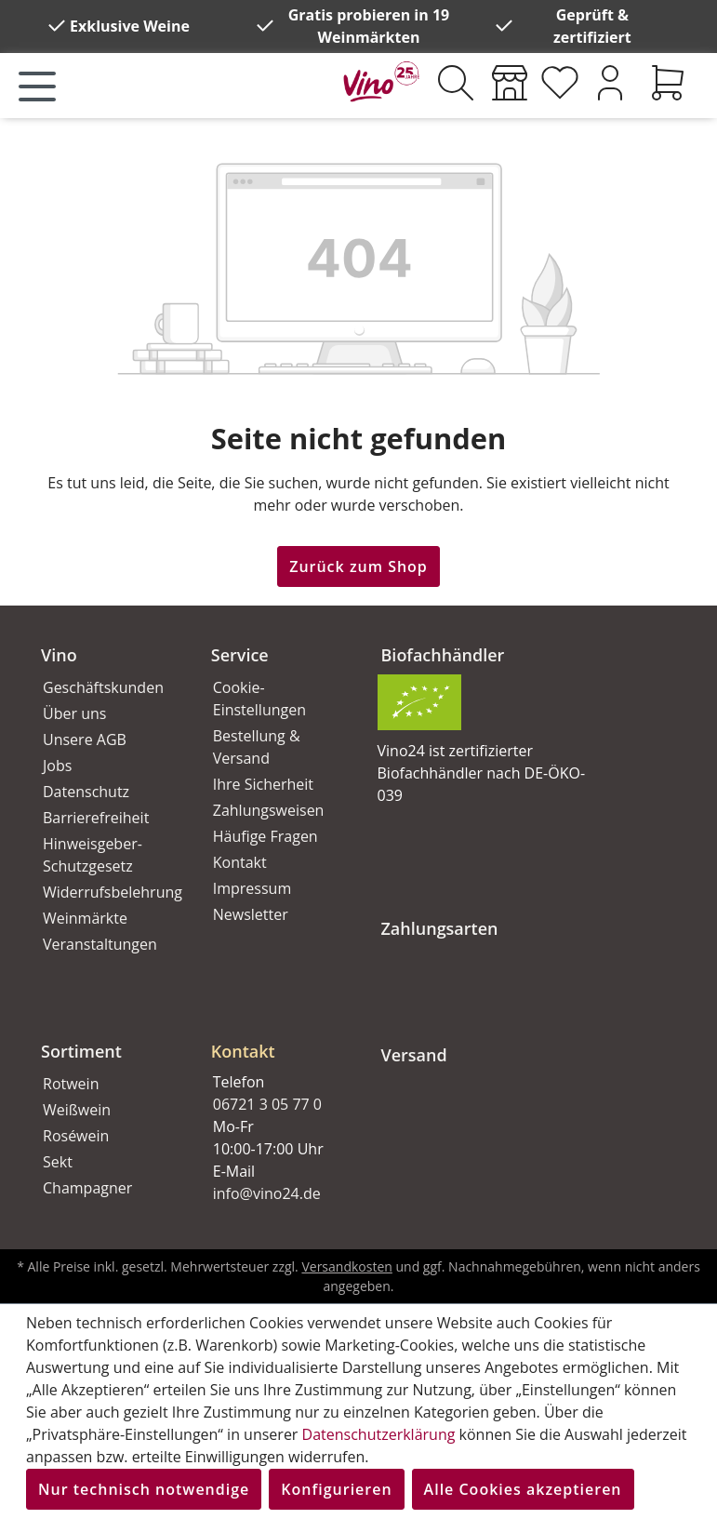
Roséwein (76, 1136)
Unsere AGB (84, 739)
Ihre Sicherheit (263, 784)
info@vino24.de (267, 1193)
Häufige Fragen (265, 836)
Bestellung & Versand (256, 747)
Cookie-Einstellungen (259, 698)
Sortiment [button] (81, 1051)
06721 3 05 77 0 (267, 1104)
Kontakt (240, 862)
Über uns (74, 713)
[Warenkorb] (667, 82)
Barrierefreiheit (96, 817)
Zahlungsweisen (269, 810)
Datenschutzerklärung (379, 1434)
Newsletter (250, 914)
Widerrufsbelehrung (106, 892)
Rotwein (71, 1083)
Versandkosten (346, 1266)
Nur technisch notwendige (143, 1489)
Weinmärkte (85, 918)
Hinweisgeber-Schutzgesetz (92, 854)
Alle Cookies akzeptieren (523, 1489)
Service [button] (240, 655)
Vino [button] (59, 655)
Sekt (58, 1162)
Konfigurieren (336, 1489)
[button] (273, 1036)
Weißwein (77, 1109)
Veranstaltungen (100, 944)
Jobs (57, 765)
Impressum (252, 888)
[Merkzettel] (560, 82)
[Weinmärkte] (510, 82)
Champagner (87, 1188)
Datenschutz (86, 791)
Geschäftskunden (103, 687)
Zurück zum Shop (358, 566)
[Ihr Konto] (610, 82)
